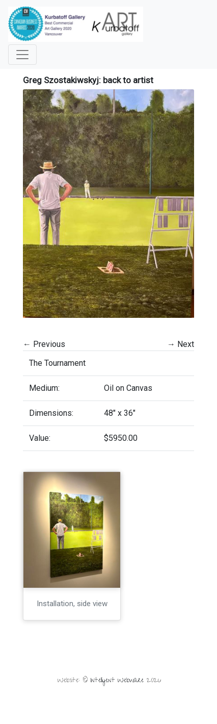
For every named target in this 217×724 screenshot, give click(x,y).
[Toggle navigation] (22, 54)
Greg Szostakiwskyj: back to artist (88, 80)
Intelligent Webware (117, 681)
